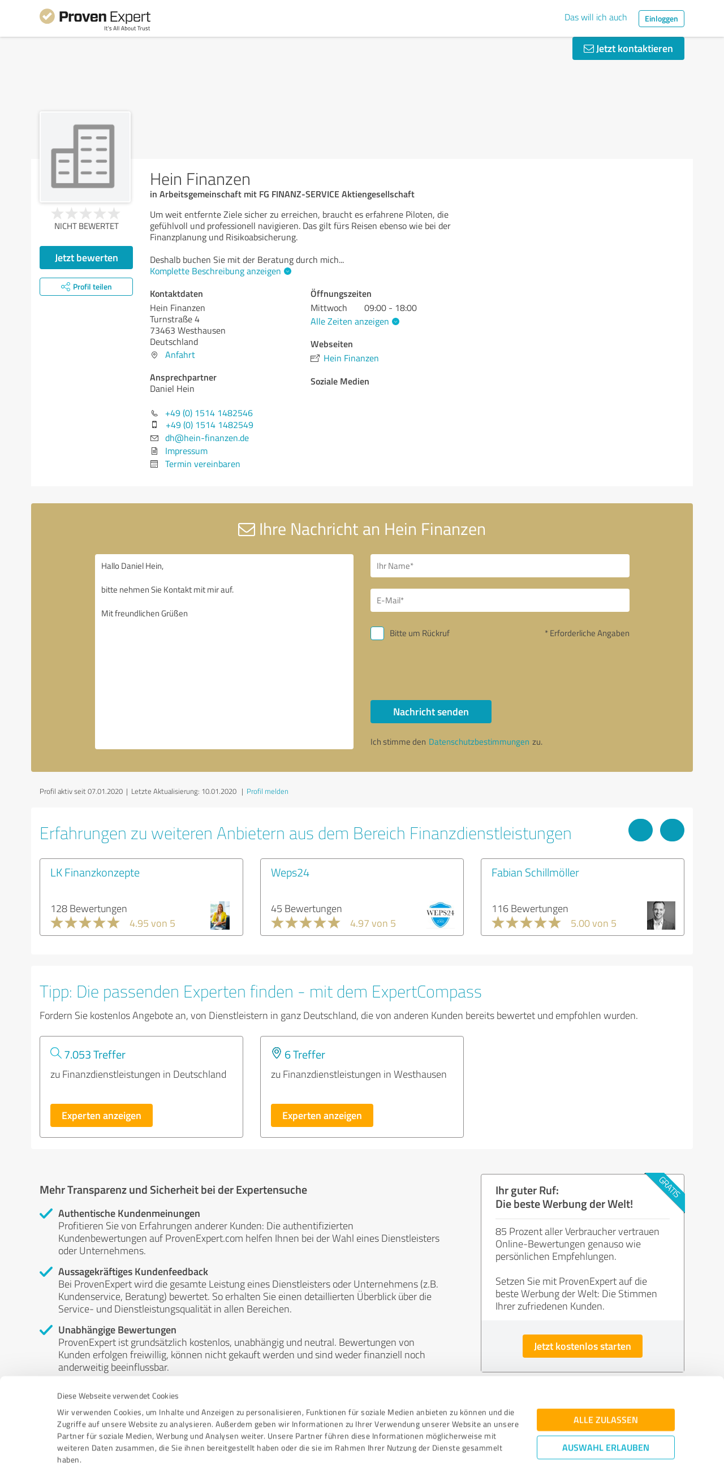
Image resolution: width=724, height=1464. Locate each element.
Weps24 (290, 872)
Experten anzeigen (101, 1115)
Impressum (77, 1411)
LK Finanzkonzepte (95, 872)
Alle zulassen (606, 1347)
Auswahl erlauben (605, 1374)
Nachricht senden (431, 711)
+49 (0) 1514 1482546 (209, 413)
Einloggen (661, 18)
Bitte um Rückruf (420, 633)
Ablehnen (606, 1410)
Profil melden (267, 791)
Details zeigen (441, 1442)
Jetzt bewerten (86, 257)
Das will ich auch (595, 17)
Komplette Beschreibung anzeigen (219, 271)
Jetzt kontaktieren (628, 48)
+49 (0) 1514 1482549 (209, 424)
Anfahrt (180, 354)
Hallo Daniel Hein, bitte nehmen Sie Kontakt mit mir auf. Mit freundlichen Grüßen (224, 651)
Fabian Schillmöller (535, 872)
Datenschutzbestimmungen (154, 1411)
